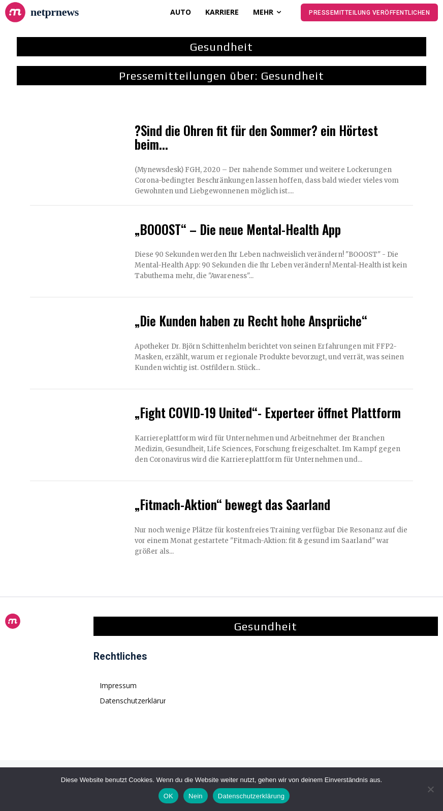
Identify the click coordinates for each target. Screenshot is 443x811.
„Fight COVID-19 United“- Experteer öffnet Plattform (268, 412)
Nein (195, 796)
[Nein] (430, 789)
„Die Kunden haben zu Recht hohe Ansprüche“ (251, 320)
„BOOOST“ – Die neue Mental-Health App (238, 229)
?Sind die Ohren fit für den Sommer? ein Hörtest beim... (256, 137)
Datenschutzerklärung (251, 796)
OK (168, 796)
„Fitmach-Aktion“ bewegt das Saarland (232, 504)
